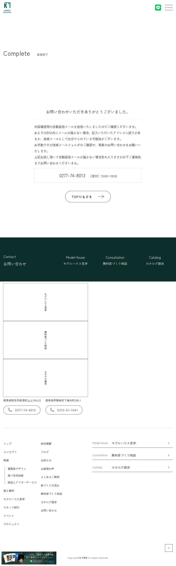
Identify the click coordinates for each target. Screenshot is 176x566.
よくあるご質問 (50, 477)
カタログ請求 (49, 502)
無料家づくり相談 (51, 494)
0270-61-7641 (64, 410)
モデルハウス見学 (14, 499)
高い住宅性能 (16, 475)
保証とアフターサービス (22, 482)
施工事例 (8, 491)
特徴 (6, 460)
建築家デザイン (17, 469)
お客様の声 (47, 469)
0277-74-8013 (88, 175)
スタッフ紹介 (11, 507)
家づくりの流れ (50, 485)
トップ (7, 443)
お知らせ (46, 460)
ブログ (45, 452)
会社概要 (46, 443)
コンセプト (10, 452)
